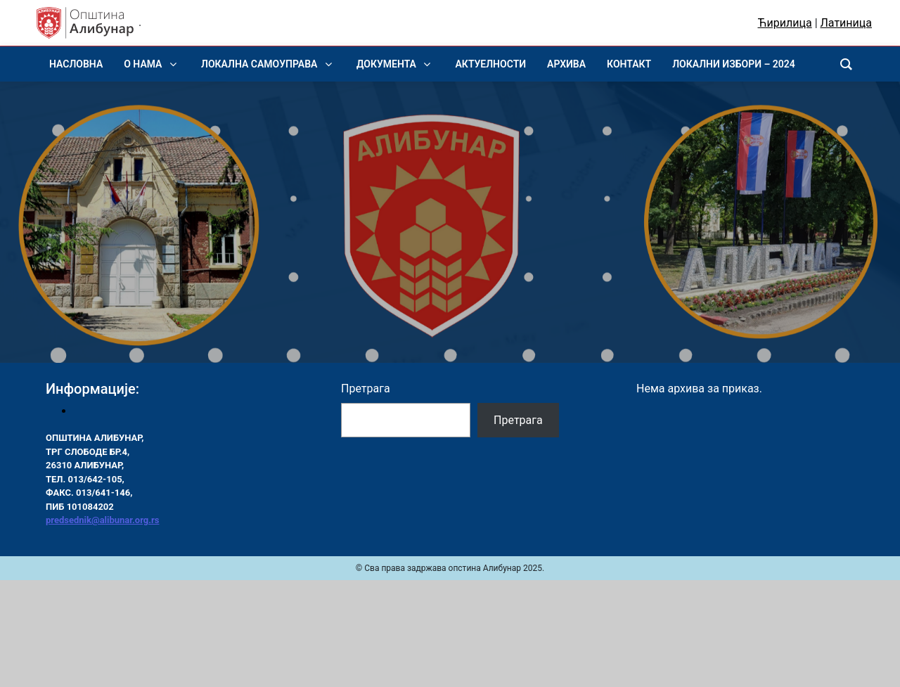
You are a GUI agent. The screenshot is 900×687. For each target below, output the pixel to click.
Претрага (365, 388)
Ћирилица (785, 23)
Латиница (846, 23)
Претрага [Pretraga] (518, 420)
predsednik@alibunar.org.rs (102, 520)
